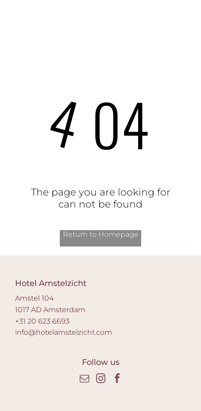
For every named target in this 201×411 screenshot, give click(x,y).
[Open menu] (169, 13)
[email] (84, 380)
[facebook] (117, 380)
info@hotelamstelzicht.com (63, 332)
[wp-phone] (19, 18)
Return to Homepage (101, 234)
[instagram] (100, 380)
